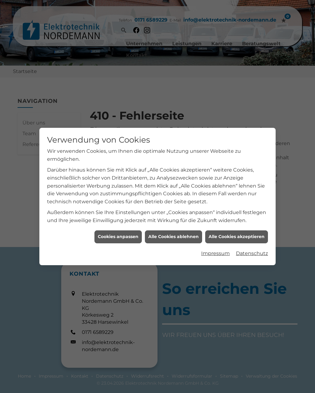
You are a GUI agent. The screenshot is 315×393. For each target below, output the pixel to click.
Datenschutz (252, 249)
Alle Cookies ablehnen (173, 232)
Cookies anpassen (118, 232)
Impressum (215, 249)
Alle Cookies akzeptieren (237, 232)
